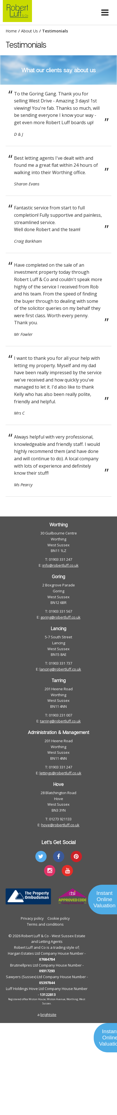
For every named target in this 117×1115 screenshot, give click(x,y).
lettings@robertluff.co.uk (60, 773)
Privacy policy (32, 918)
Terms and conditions (45, 924)
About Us (29, 31)
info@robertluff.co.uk (60, 565)
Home (11, 31)
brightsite (48, 1014)
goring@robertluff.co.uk (60, 617)
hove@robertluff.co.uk (60, 824)
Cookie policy (58, 918)
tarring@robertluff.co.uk (60, 721)
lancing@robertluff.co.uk (60, 669)
